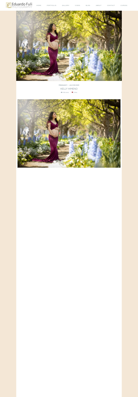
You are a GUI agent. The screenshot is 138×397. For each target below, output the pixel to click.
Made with (69, 395)
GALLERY (65, 5)
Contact (101, 388)
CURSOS (124, 5)
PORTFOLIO (51, 5)
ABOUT (99, 5)
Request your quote (114, 181)
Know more (38, 383)
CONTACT (111, 5)
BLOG (88, 5)
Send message (102, 373)
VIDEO (77, 5)
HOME (39, 5)
